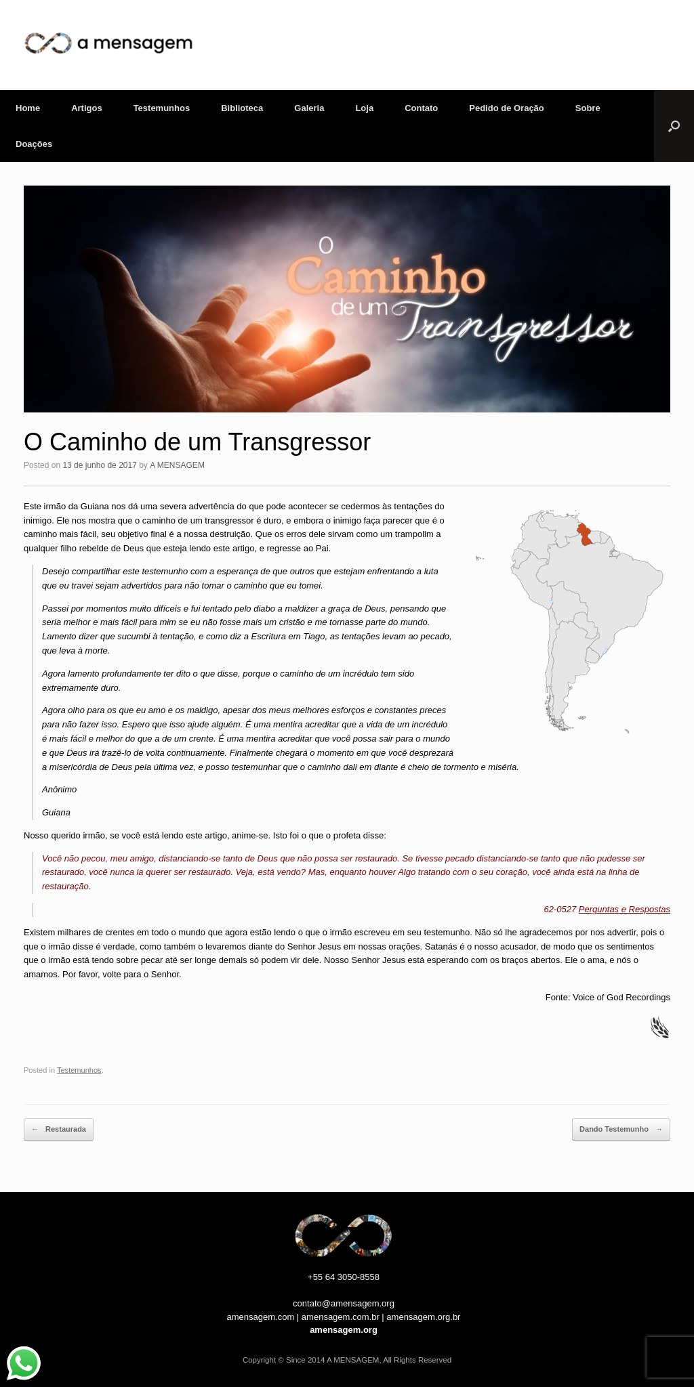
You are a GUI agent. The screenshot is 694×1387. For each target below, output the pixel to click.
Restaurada (58, 1129)
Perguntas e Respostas (624, 909)
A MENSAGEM (177, 465)
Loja (364, 108)
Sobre (587, 108)
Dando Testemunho (621, 1129)
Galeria (309, 108)
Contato (421, 108)
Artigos (86, 108)
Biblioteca (242, 108)
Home (28, 108)
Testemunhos (162, 108)
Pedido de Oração (506, 108)
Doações (34, 144)
